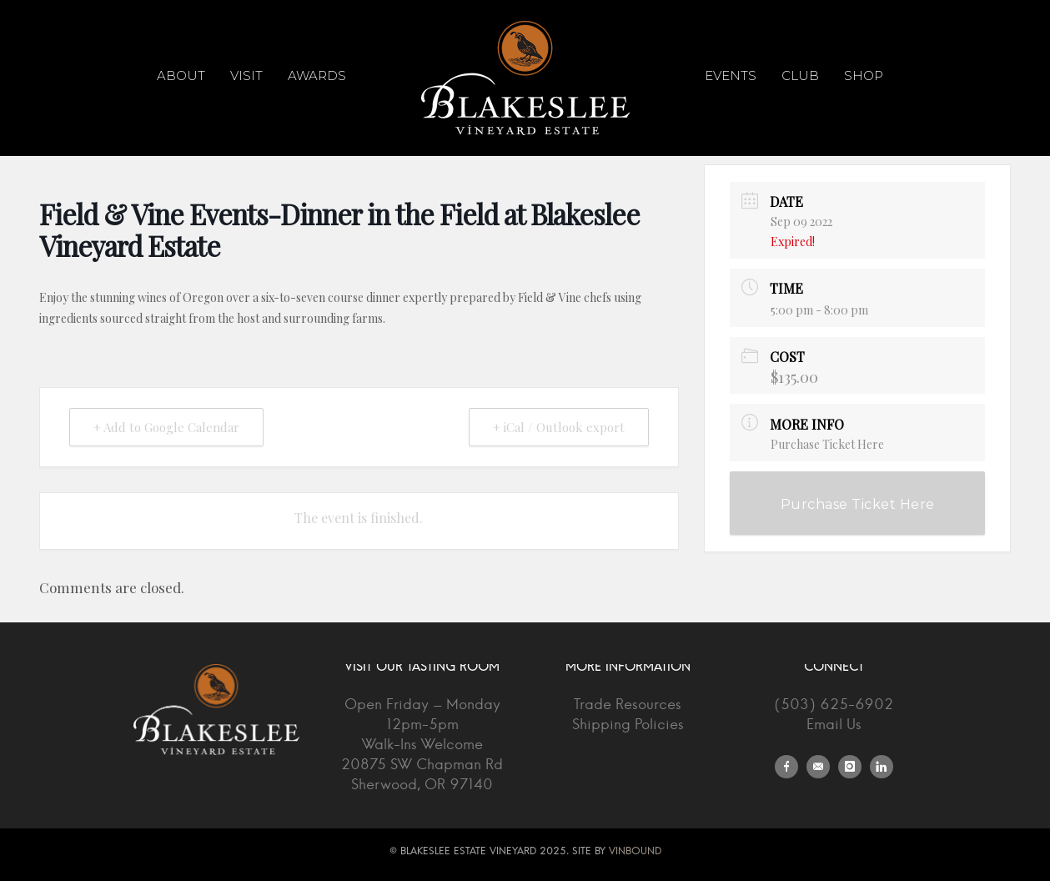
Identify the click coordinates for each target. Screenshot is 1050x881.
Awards (317, 75)
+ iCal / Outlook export (559, 427)
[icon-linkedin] (881, 766)
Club (800, 75)
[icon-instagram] (854, 766)
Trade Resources (627, 704)
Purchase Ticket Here (827, 444)
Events (730, 75)
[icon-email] (822, 766)
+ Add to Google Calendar (166, 427)
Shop (863, 75)
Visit (246, 75)
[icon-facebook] (790, 766)
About (181, 75)
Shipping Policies (628, 724)
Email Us (834, 724)
